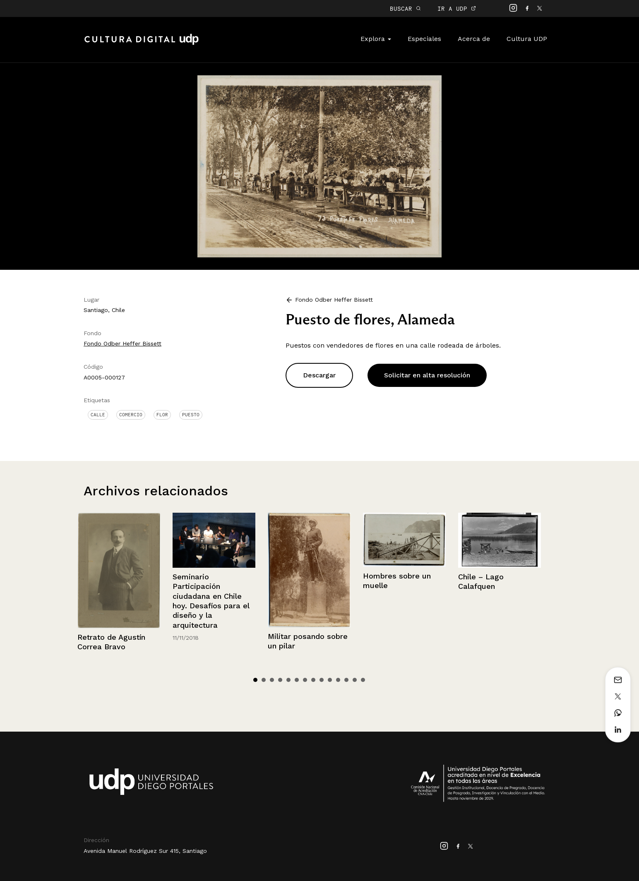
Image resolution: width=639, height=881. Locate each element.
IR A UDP (456, 8)
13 (355, 680)
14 (363, 680)
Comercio (130, 415)
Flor (162, 415)
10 (330, 680)
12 (346, 680)
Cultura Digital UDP (141, 44)
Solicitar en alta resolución (427, 375)
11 (338, 680)
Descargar (319, 375)
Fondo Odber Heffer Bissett (122, 343)
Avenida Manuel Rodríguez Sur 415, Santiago (145, 850)
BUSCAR (405, 8)
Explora (375, 39)
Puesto (190, 415)
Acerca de (474, 39)
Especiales (424, 39)
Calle (98, 415)
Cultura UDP (527, 39)
